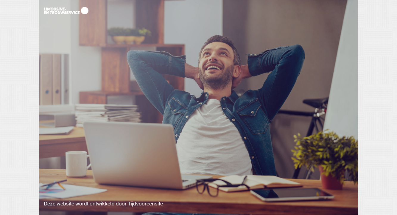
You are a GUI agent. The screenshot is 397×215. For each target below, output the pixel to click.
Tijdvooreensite (145, 204)
